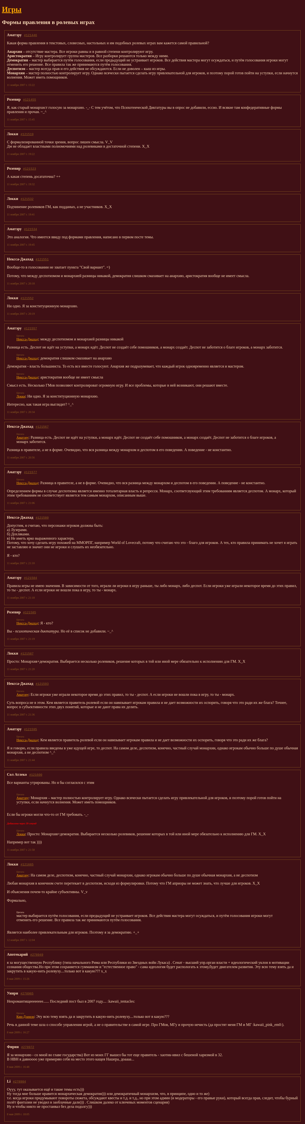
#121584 (30, 578)
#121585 (29, 612)
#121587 (27, 653)
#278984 (19, 1081)
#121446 (30, 35)
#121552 (27, 298)
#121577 (30, 472)
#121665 (27, 864)
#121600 (35, 774)
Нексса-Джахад (27, 339)
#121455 (29, 99)
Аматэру (22, 437)
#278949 (36, 954)
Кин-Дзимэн (25, 1017)
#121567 (42, 426)
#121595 (30, 729)
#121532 (27, 199)
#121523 (29, 168)
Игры (11, 9)
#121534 (30, 229)
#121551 (42, 259)
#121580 (42, 517)
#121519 (27, 134)
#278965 (27, 993)
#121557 (30, 328)
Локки (20, 396)
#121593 (42, 683)
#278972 (27, 1047)
